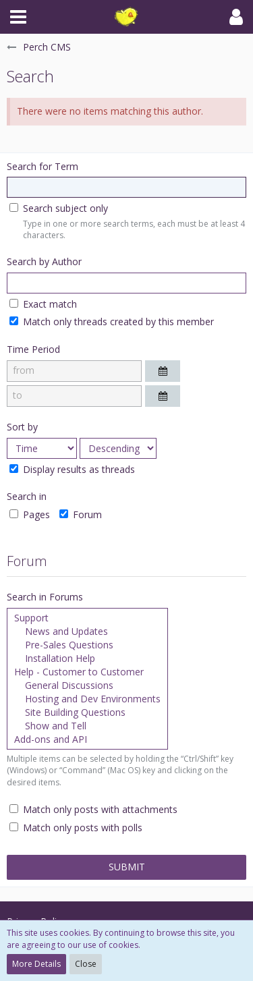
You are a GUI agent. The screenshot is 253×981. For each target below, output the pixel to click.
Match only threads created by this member (111, 321)
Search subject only (58, 208)
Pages (29, 514)
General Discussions (87, 685)
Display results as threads (72, 469)
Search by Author (44, 261)
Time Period (33, 349)
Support (87, 618)
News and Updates (87, 631)
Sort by (22, 426)
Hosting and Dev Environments (87, 699)
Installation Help (87, 658)
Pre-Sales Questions (87, 645)
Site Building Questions (87, 712)
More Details (36, 964)
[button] (18, 17)
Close (85, 964)
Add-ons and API (87, 739)
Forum (80, 514)
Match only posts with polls (75, 827)
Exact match (43, 304)
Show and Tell (87, 726)
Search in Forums (45, 596)
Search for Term (42, 166)
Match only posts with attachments (93, 809)
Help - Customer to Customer (87, 672)
